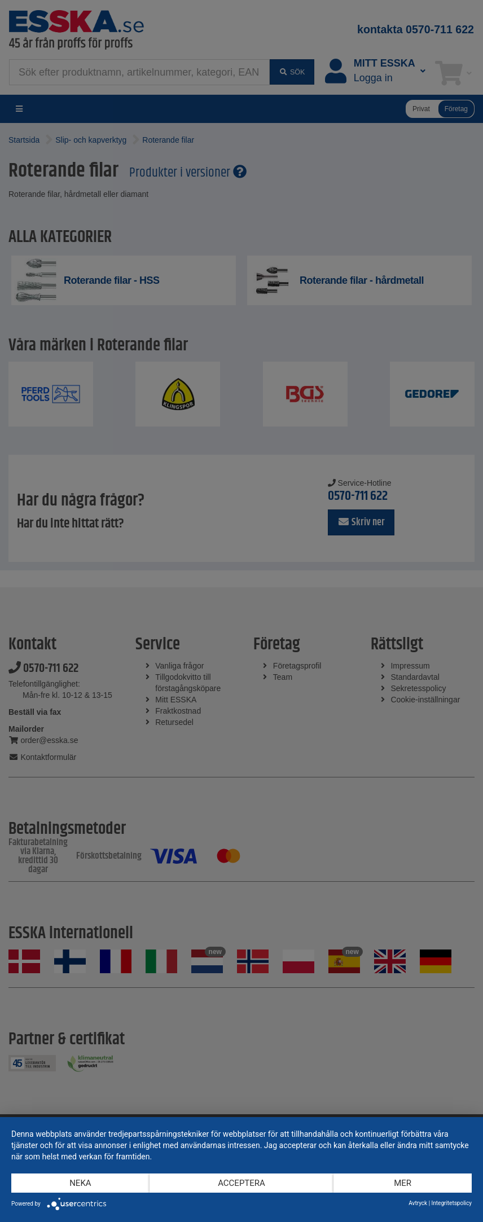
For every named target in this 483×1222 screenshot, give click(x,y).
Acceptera (241, 1183)
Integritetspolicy (452, 1203)
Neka (80, 1183)
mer (402, 1183)
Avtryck (418, 1203)
